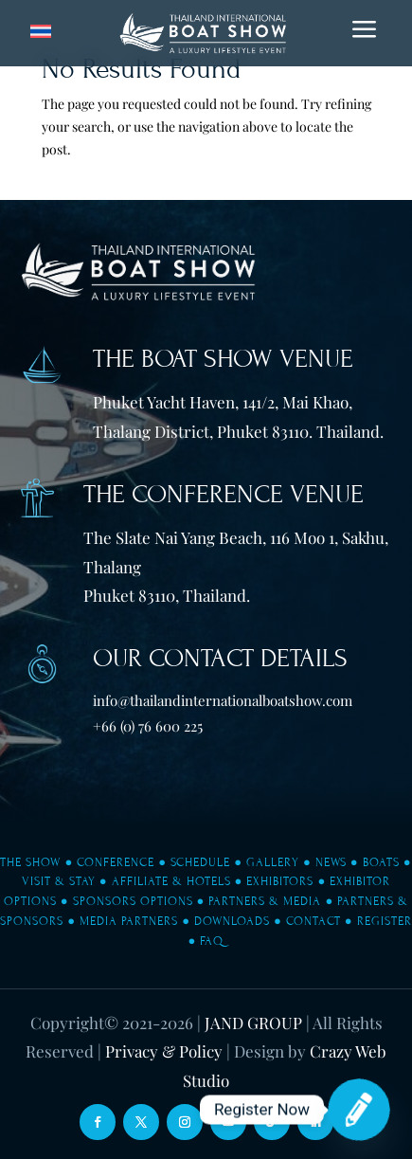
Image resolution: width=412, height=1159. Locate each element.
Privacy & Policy (164, 1051)
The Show (30, 862)
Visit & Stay (59, 881)
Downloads (232, 921)
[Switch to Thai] (41, 32)
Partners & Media (264, 901)
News (331, 862)
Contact (313, 921)
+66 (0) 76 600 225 (148, 725)
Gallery (272, 862)
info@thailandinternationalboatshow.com (222, 700)
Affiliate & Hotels (171, 881)
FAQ (212, 941)
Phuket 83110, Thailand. (166, 595)
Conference (115, 862)
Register (384, 921)
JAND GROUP (253, 1022)
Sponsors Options (133, 901)
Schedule (200, 862)
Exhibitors (279, 881)
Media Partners (129, 921)
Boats (381, 862)
